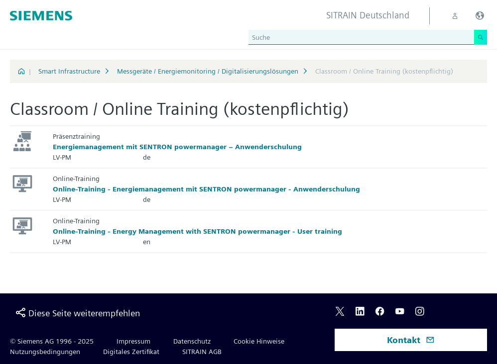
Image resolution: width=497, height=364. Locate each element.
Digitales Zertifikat (131, 352)
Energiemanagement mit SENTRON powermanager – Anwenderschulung (177, 147)
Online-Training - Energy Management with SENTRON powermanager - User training (197, 231)
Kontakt (411, 340)
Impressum (133, 341)
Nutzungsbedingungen (45, 352)
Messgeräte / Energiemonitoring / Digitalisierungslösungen (207, 71)
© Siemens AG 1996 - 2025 (52, 341)
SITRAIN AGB (202, 352)
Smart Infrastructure (69, 71)
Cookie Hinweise (259, 341)
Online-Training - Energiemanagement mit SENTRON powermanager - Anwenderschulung (206, 189)
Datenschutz (192, 341)
